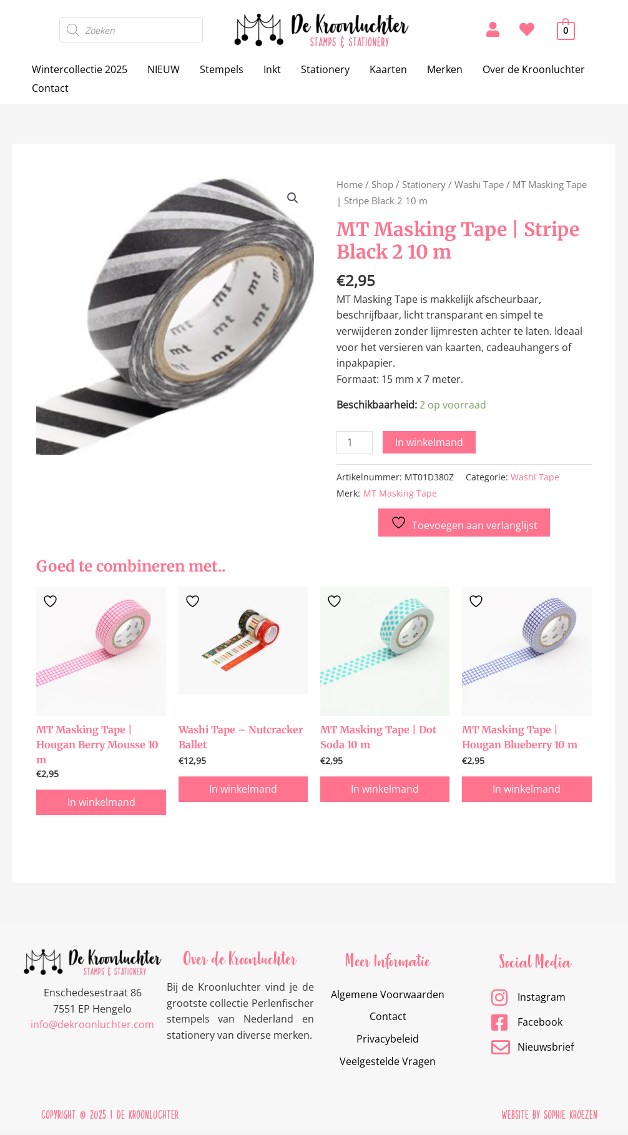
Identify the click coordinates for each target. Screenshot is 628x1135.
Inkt (272, 69)
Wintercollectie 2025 (79, 69)
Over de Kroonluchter (534, 69)
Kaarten (388, 69)
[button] (293, 198)
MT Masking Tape (400, 493)
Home (349, 184)
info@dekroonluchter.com (92, 1029)
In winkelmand (429, 442)
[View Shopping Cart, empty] (566, 30)
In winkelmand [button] (101, 806)
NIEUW (163, 69)
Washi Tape (479, 184)
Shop (382, 184)
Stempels (221, 69)
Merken (445, 69)
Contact (50, 88)
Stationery (325, 69)
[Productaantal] (354, 442)
